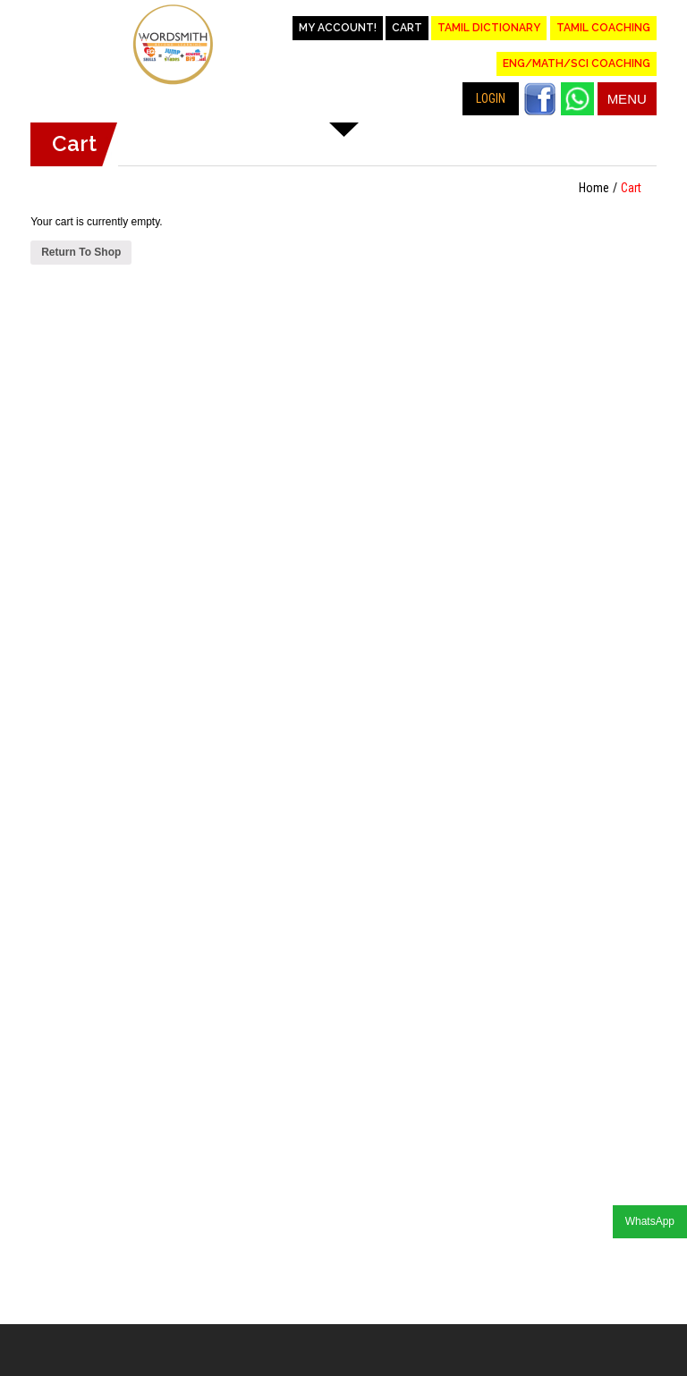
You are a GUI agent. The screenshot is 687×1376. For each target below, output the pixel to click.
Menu (627, 98)
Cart (407, 27)
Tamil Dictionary (488, 27)
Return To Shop (81, 252)
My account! (338, 27)
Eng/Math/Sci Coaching (576, 63)
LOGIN (490, 98)
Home (594, 188)
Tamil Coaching (603, 27)
